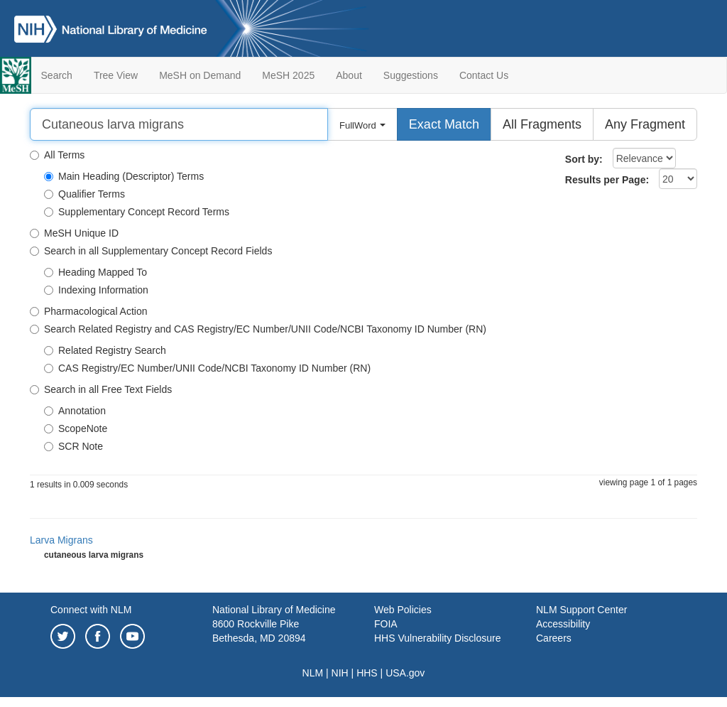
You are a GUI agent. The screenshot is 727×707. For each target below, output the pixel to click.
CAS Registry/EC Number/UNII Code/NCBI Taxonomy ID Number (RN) (207, 368)
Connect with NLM (90, 609)
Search (56, 75)
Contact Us (483, 75)
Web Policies (403, 609)
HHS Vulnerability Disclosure (437, 638)
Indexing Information (96, 290)
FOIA (386, 624)
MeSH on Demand (200, 75)
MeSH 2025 (288, 75)
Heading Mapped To (95, 272)
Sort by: (584, 159)
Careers (554, 638)
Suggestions (410, 75)
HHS (367, 673)
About (349, 75)
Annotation (75, 410)
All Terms (57, 155)
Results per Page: (607, 179)
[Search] (179, 124)
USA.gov (405, 673)
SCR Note (73, 446)
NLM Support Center (581, 609)
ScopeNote (75, 428)
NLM (313, 673)
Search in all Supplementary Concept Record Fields (151, 251)
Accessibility (563, 624)
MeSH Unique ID (74, 233)
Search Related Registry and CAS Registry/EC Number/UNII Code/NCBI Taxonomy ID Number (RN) (258, 329)
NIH (340, 673)
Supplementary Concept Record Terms (136, 211)
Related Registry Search (105, 350)
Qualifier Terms (84, 194)
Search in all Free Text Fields (101, 389)
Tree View (116, 75)
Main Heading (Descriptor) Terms (124, 176)
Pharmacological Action (89, 311)
